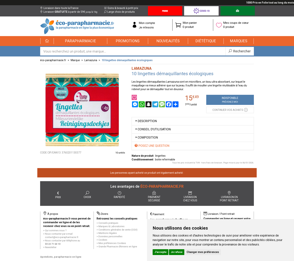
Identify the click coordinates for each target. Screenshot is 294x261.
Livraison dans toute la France (59, 8)
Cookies (102, 239)
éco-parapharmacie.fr (53, 60)
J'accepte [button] (160, 252)
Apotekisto (60, 256)
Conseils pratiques (108, 223)
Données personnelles (110, 236)
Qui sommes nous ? (55, 230)
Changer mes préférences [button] (203, 252)
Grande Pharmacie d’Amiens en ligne (117, 246)
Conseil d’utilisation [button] (153, 129)
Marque (75, 60)
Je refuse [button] (176, 252)
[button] (80, 41)
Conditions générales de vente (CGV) (117, 229)
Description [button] (146, 121)
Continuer (230, 110)
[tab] (193, 121)
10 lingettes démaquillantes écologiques (127, 60)
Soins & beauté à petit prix (121, 8)
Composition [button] (146, 137)
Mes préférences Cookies (112, 243)
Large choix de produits (119, 11)
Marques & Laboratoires (111, 226)
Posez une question (152, 146)
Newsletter (50, 247)
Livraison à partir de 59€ (68, 11)
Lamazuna (90, 60)
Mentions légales (107, 233)
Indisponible (230, 99)
